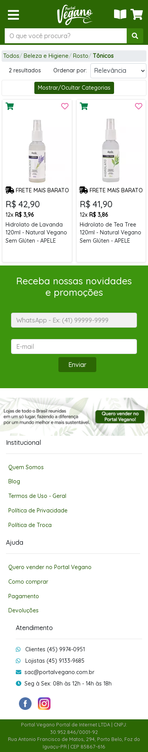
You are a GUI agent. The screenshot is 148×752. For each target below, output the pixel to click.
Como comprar (28, 581)
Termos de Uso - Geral (37, 495)
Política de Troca (30, 525)
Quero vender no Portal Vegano (50, 567)
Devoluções (23, 610)
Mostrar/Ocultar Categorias (74, 87)
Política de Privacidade (37, 510)
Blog (14, 481)
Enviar (77, 365)
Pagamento (23, 596)
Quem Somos (26, 467)
